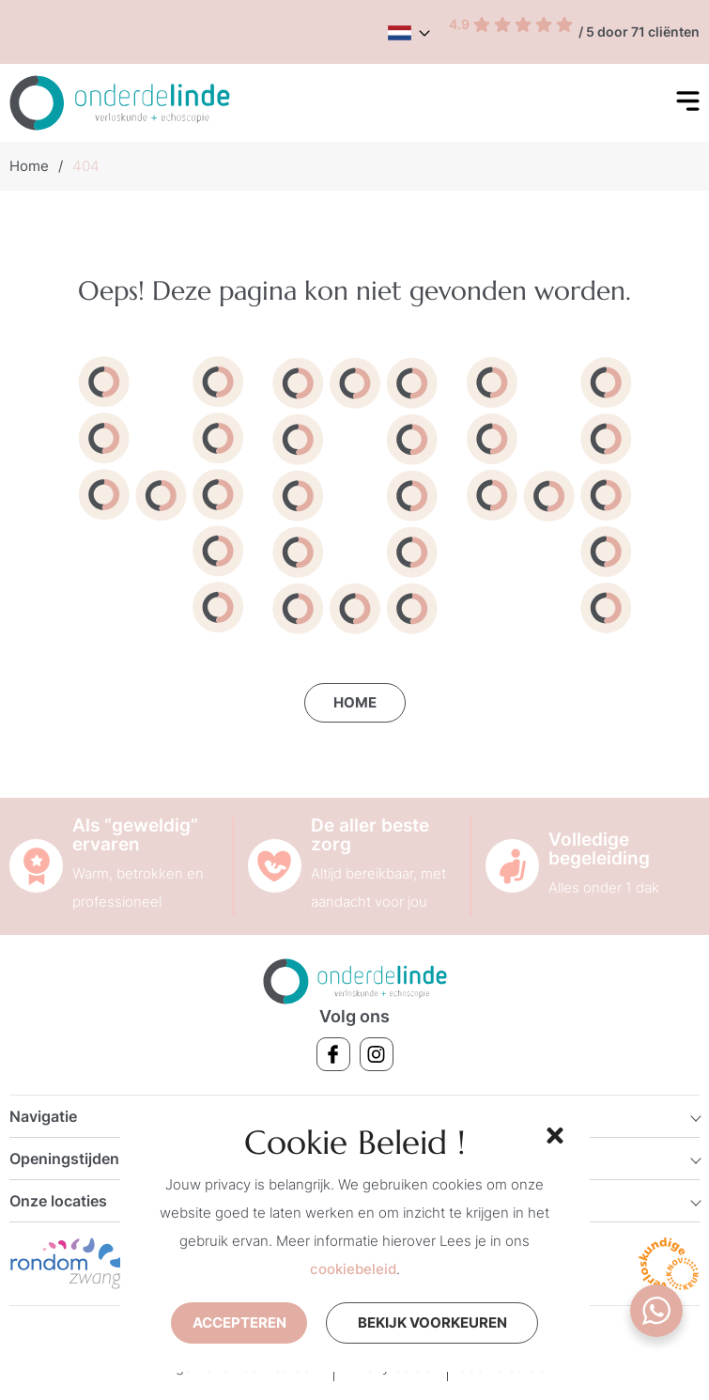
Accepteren (239, 1322)
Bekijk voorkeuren (432, 1322)
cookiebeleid (353, 1269)
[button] (552, 1133)
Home (29, 166)
